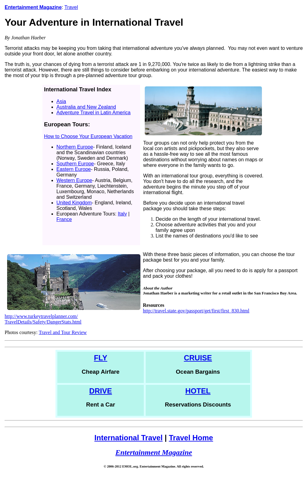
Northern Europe (74, 147)
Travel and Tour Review (63, 332)
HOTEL (197, 391)
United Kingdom (74, 202)
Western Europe (74, 180)
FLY (100, 358)
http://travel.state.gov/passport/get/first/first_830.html (196, 310)
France (64, 219)
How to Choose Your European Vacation (88, 136)
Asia (61, 101)
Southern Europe (75, 163)
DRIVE (100, 391)
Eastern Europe (73, 169)
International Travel (129, 437)
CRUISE (198, 358)
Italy (122, 213)
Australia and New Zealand (86, 107)
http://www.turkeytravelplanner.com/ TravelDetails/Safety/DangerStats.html (43, 319)
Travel (71, 7)
